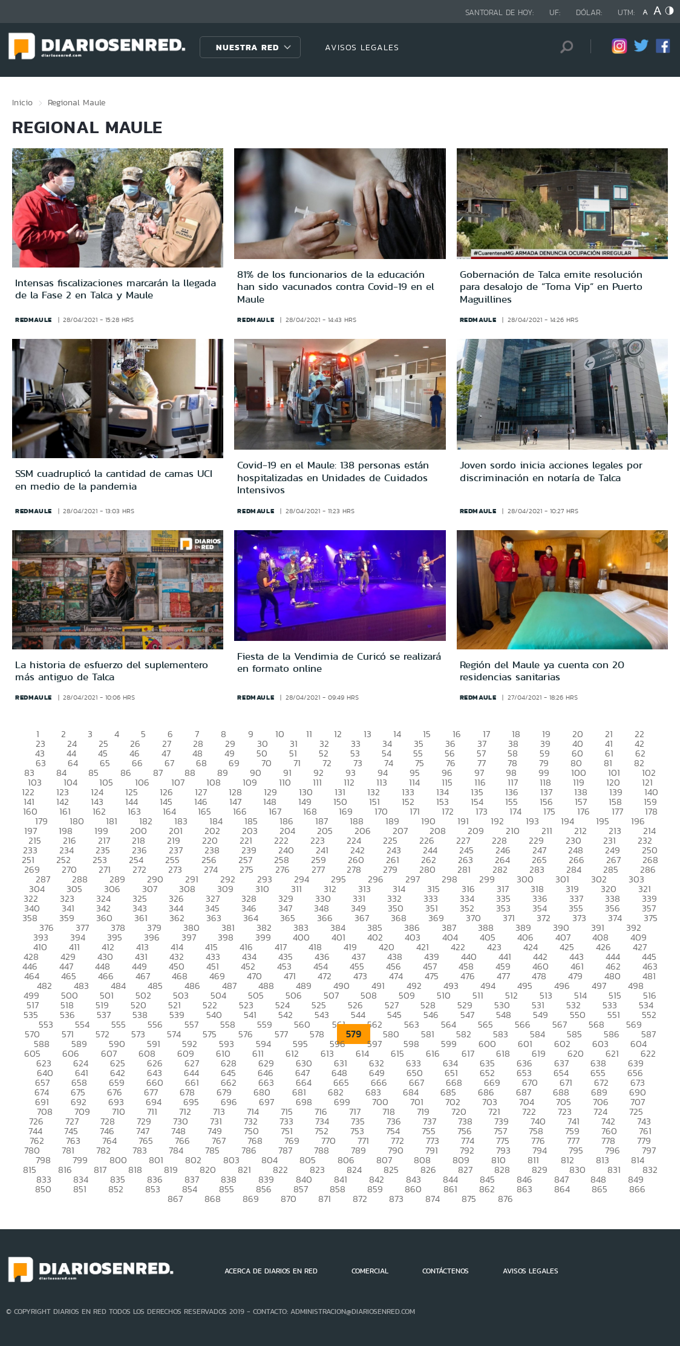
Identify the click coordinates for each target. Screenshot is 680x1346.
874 (432, 1198)
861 (450, 1189)
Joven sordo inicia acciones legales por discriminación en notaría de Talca (551, 471)
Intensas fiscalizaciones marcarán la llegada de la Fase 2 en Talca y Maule (115, 288)
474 (396, 976)
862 (487, 1189)
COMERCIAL (369, 1271)
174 (515, 811)
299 (487, 879)
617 (468, 1053)
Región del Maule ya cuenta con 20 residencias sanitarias (542, 670)
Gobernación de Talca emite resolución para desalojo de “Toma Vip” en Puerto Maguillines (551, 286)
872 (360, 1198)
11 (309, 733)
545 (394, 1014)
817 (100, 1169)
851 (80, 1189)
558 (227, 1024)
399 (263, 937)
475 (432, 976)
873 (396, 1198)
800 (118, 1160)
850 (43, 1189)
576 (245, 1034)
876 (505, 1198)
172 (448, 811)
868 (212, 1198)
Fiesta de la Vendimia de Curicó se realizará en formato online (339, 662)
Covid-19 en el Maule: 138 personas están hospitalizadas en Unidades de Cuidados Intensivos (333, 477)
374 (615, 917)
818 (135, 1169)
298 (449, 879)
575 (210, 1034)
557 (191, 1024)
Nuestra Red (247, 47)
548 (503, 1014)
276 (282, 869)
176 (583, 811)
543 (322, 1014)
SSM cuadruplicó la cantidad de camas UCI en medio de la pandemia (113, 479)
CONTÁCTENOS (445, 1271)
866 (637, 1189)
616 (433, 1053)
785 (212, 1150)
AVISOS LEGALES (362, 47)
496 (562, 985)
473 (360, 976)
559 (264, 1024)
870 (288, 1198)
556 (155, 1024)
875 (469, 1198)
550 (578, 1014)
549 (540, 1014)
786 (249, 1150)
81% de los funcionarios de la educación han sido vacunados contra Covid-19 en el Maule (335, 286)
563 (411, 1024)
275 (246, 869)
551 (613, 1014)
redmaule (33, 319)
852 (115, 1189)
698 (304, 1101)
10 (279, 733)
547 (467, 1014)
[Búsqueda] (563, 46)
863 (524, 1189)
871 (324, 1198)
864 (562, 1189)
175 (549, 811)
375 (651, 917)
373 (579, 917)
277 (318, 869)
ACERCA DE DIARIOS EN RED (271, 1271)
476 (467, 976)
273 (175, 869)
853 (152, 1189)
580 (391, 1034)
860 (413, 1189)
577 (281, 1034)
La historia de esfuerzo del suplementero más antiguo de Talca (111, 670)
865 (599, 1189)
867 (175, 1198)
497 (599, 985)
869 (251, 1198)
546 (431, 1014)
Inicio (22, 102)
